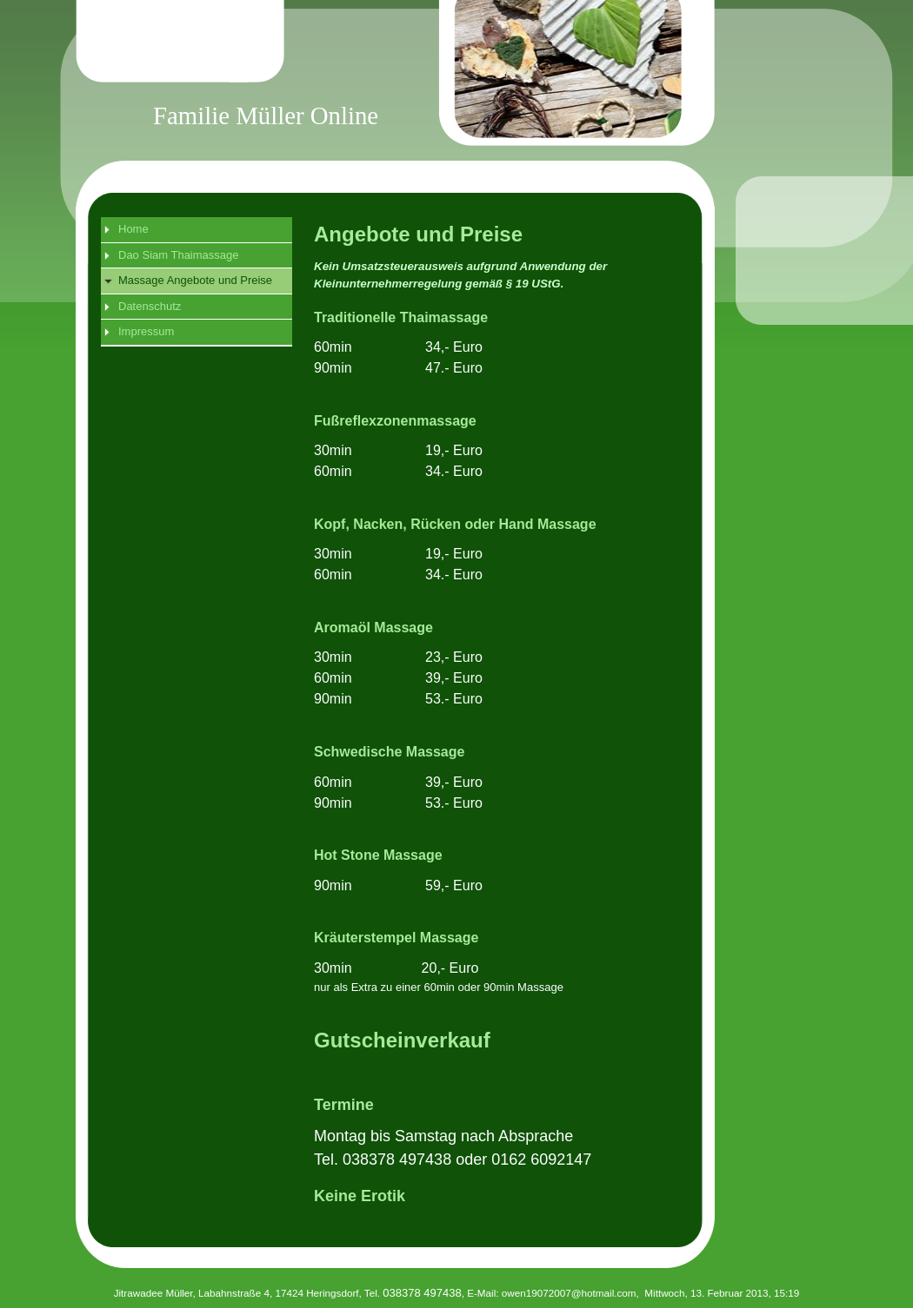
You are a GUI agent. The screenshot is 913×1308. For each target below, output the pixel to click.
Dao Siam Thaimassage (178, 254)
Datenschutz (149, 306)
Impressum (146, 331)
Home (133, 228)
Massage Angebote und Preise (195, 280)
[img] (475, 92)
